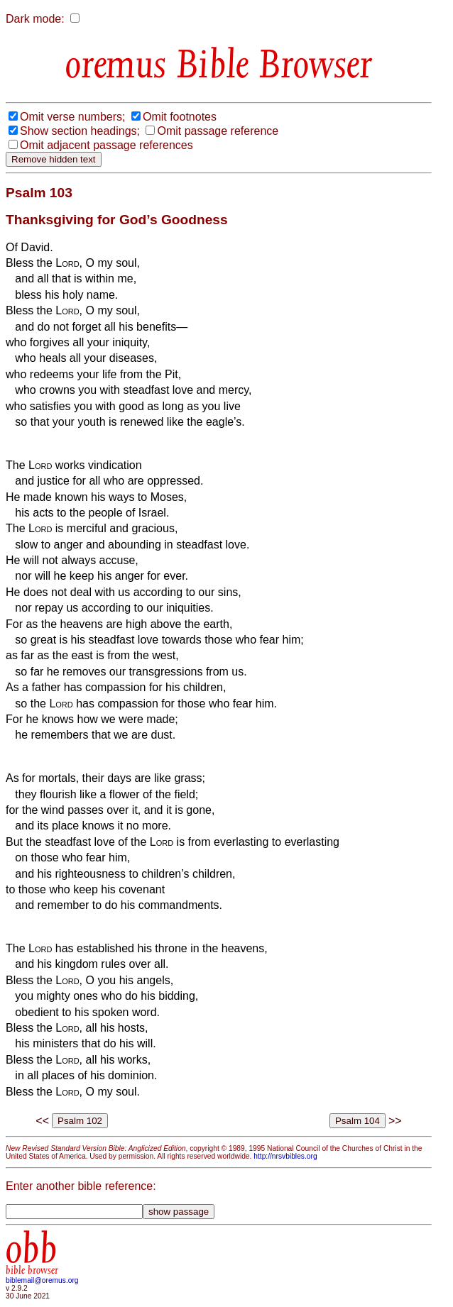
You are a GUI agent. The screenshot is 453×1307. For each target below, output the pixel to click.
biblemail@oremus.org (42, 1280)
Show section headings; (80, 131)
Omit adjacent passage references (106, 145)
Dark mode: (35, 19)
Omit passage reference (217, 131)
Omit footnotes (180, 117)
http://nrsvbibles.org (285, 1156)
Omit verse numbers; (72, 117)
